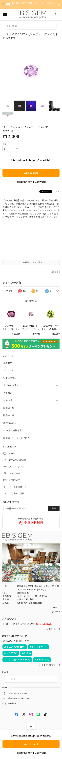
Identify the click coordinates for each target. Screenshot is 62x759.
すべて (9, 291)
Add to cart (31, 172)
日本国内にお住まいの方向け (31, 182)
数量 (4, 143)
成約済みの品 (10, 423)
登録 (54, 508)
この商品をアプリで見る (31, 262)
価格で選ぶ (8, 400)
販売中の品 (8, 415)
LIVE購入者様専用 (12, 430)
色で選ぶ (7, 393)
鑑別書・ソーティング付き (16, 438)
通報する (54, 272)
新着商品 (7, 363)
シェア (56, 191)
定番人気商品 (10, 378)
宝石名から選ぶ (11, 385)
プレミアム (8, 370)
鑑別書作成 (8, 408)
